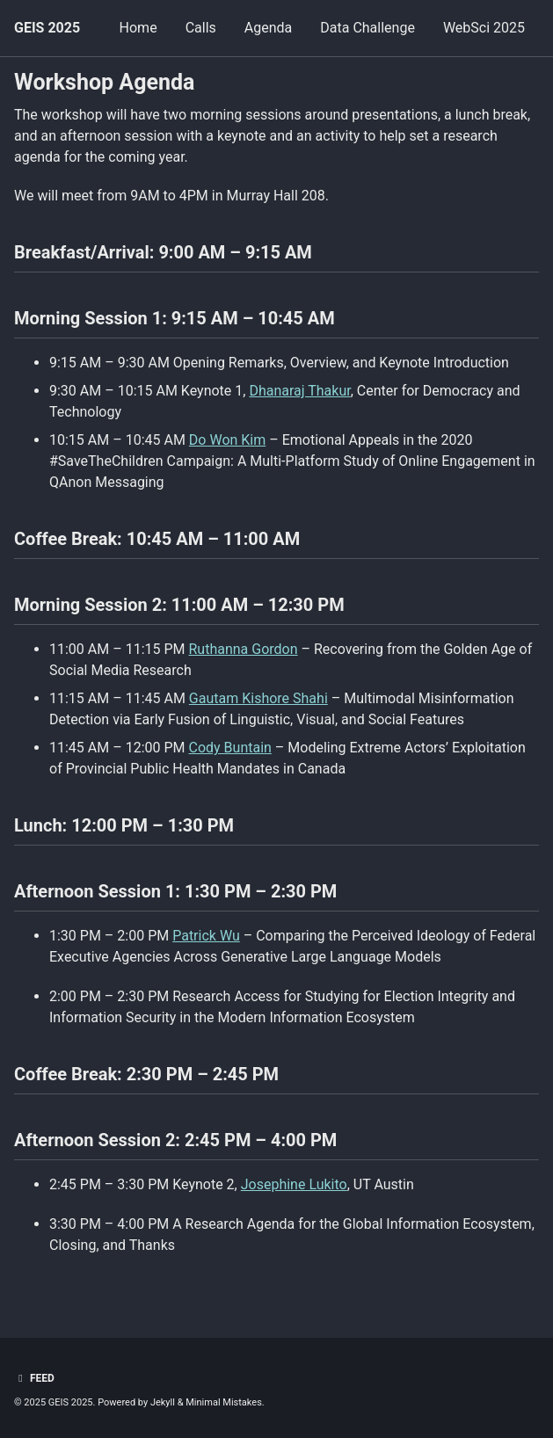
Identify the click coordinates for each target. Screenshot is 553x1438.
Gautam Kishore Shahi (258, 698)
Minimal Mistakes (224, 1402)
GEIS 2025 (47, 27)
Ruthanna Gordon (243, 649)
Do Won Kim (227, 440)
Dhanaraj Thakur (299, 390)
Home (138, 27)
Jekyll (162, 1402)
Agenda (268, 27)
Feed (34, 1378)
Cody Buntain (230, 747)
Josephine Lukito (294, 1184)
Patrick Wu (206, 935)
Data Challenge (367, 27)
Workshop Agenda (104, 82)
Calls (201, 27)
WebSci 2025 (484, 27)
